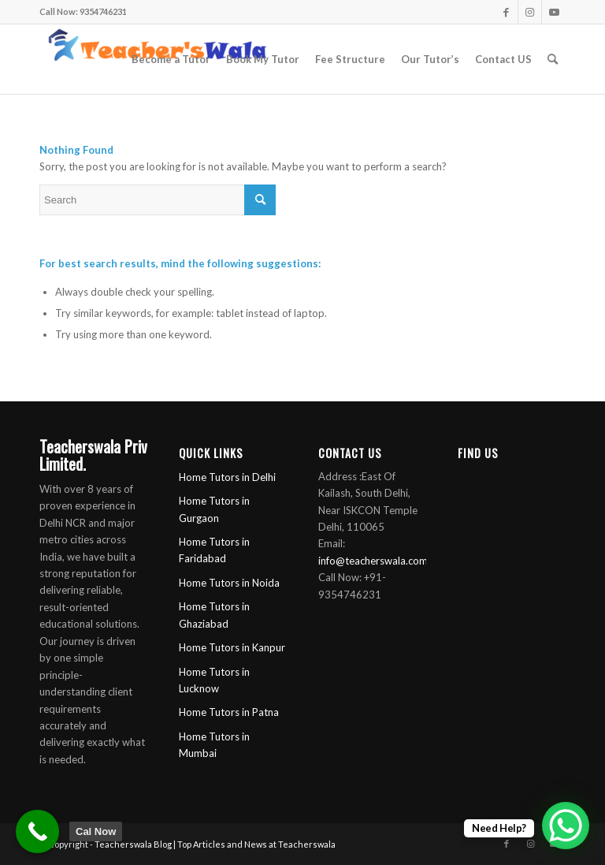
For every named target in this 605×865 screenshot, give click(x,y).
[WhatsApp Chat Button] (565, 825)
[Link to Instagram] (529, 12)
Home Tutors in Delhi (227, 477)
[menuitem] (171, 59)
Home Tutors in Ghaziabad (214, 614)
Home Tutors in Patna (229, 712)
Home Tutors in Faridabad (214, 550)
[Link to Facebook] (506, 12)
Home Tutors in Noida (229, 582)
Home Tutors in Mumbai (214, 744)
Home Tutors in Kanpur (232, 647)
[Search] (553, 59)
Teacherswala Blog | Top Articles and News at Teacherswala (215, 844)
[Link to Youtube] (554, 12)
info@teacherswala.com (373, 560)
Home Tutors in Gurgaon (214, 509)
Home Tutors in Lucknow (214, 680)
